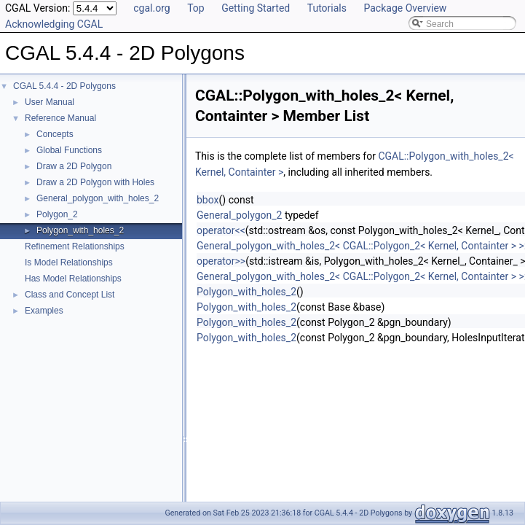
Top (196, 8)
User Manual (49, 102)
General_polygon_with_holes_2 (97, 198)
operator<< (221, 230)
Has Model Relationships (73, 278)
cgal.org (151, 8)
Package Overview (404, 8)
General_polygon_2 (239, 215)
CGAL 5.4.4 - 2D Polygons (64, 86)
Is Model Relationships (69, 262)
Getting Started (255, 8)
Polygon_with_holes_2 (80, 230)
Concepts (55, 134)
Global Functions (69, 150)
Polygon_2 (57, 214)
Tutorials (327, 8)
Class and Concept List (69, 294)
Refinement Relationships (75, 246)
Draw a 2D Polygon (73, 166)
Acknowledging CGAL (54, 24)
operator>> (221, 261)
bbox (208, 200)
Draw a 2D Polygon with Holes (95, 182)
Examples (44, 311)
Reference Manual (60, 118)
